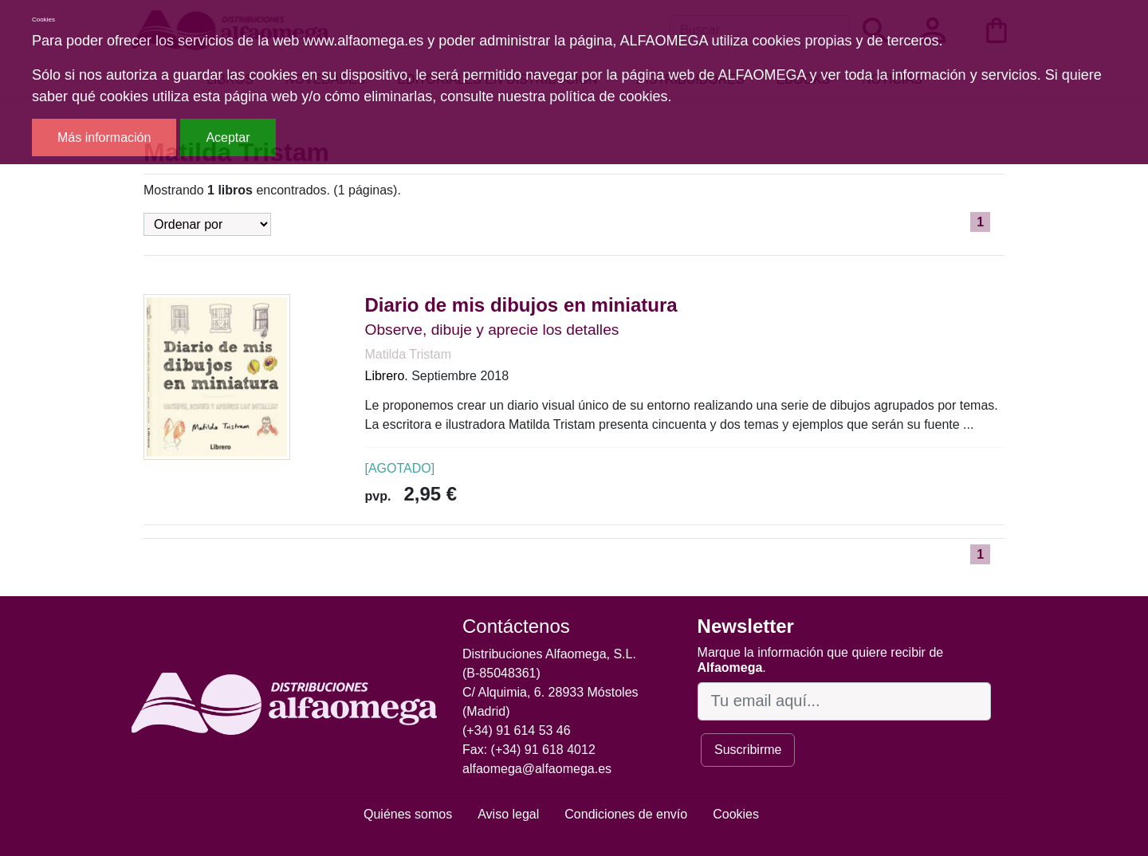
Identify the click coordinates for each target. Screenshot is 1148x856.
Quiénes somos (408, 814)
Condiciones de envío (625, 814)
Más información (104, 137)
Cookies (736, 814)
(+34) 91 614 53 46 (516, 730)
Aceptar (228, 137)
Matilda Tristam (408, 354)
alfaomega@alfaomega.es (536, 769)
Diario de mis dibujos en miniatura (521, 305)
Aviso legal (508, 814)
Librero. (386, 376)
